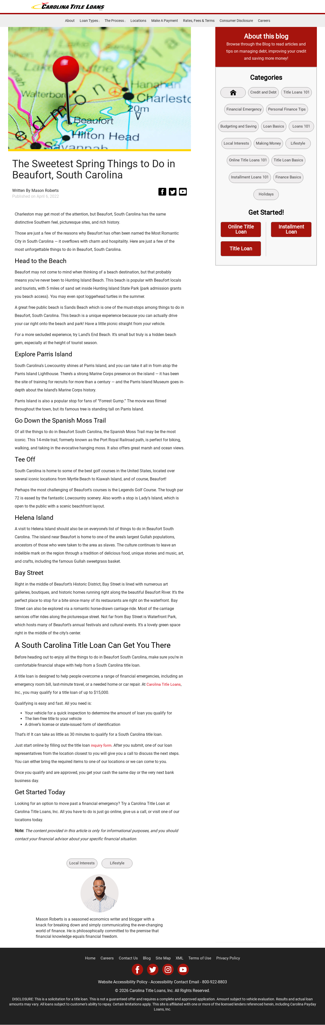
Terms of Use (198, 959)
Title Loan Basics (242, 180)
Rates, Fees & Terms (199, 21)
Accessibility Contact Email (175, 982)
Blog (148, 959)
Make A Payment (164, 21)
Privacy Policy (224, 959)
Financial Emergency (242, 110)
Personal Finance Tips (288, 110)
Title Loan (241, 253)
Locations (138, 21)
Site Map (163, 959)
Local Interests (81, 863)
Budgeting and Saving (251, 127)
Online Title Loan (241, 233)
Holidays (283, 197)
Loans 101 (232, 145)
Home (95, 959)
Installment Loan (291, 233)
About (70, 21)
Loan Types (90, 21)
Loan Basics (289, 127)
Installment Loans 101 (285, 180)
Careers (264, 21)
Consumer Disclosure (236, 21)
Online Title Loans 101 (280, 162)
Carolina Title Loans (165, 684)
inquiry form (102, 745)
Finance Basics (251, 197)
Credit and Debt (263, 92)
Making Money (297, 145)
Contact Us (130, 959)
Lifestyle (117, 863)
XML (179, 959)
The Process (115, 21)
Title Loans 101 (298, 92)
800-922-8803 (214, 982)
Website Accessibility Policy (123, 982)
